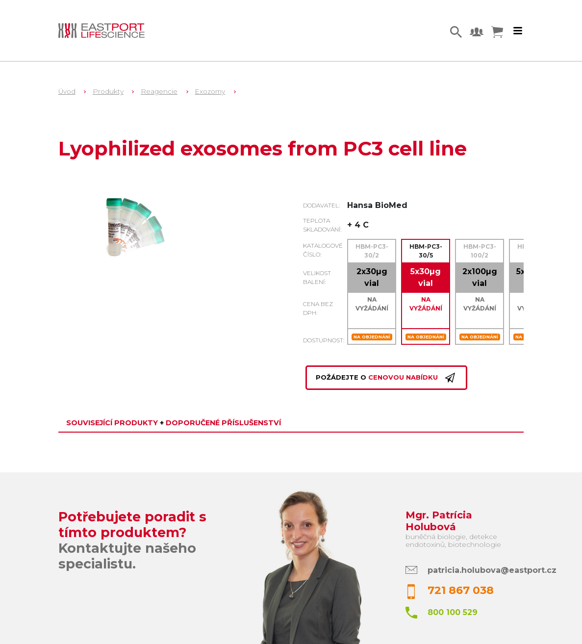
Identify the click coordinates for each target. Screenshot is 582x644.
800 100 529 (453, 612)
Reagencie (159, 91)
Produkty (108, 91)
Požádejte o (386, 378)
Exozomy (210, 91)
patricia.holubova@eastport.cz (492, 570)
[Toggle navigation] (518, 31)
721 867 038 (461, 590)
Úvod (67, 91)
